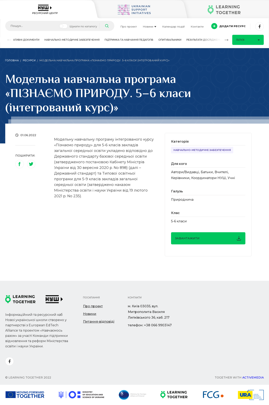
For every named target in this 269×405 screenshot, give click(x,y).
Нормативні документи (22, 39)
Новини (149, 26)
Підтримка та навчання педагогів (129, 39)
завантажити (208, 238)
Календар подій (173, 26)
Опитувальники (169, 39)
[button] (9, 40)
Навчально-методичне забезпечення (72, 39)
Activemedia (253, 377)
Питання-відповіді (98, 321)
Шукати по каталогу (83, 26)
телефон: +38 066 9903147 (150, 325)
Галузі (248, 39)
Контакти (197, 26)
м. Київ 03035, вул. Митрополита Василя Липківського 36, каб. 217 (148, 311)
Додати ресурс (228, 26)
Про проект (128, 26)
